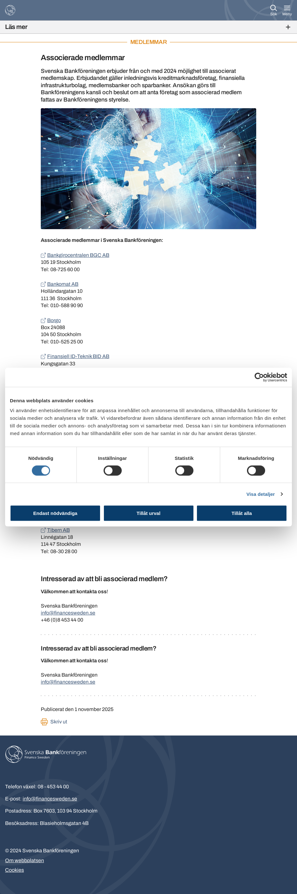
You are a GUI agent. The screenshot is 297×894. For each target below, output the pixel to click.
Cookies (14, 870)
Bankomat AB (62, 284)
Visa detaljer (260, 493)
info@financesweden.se (68, 613)
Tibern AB (58, 530)
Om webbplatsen (24, 860)
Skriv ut (58, 721)
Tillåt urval (149, 513)
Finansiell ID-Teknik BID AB (78, 356)
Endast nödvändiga (55, 513)
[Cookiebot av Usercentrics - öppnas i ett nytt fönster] (259, 377)
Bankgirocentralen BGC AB (78, 255)
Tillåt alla (242, 513)
